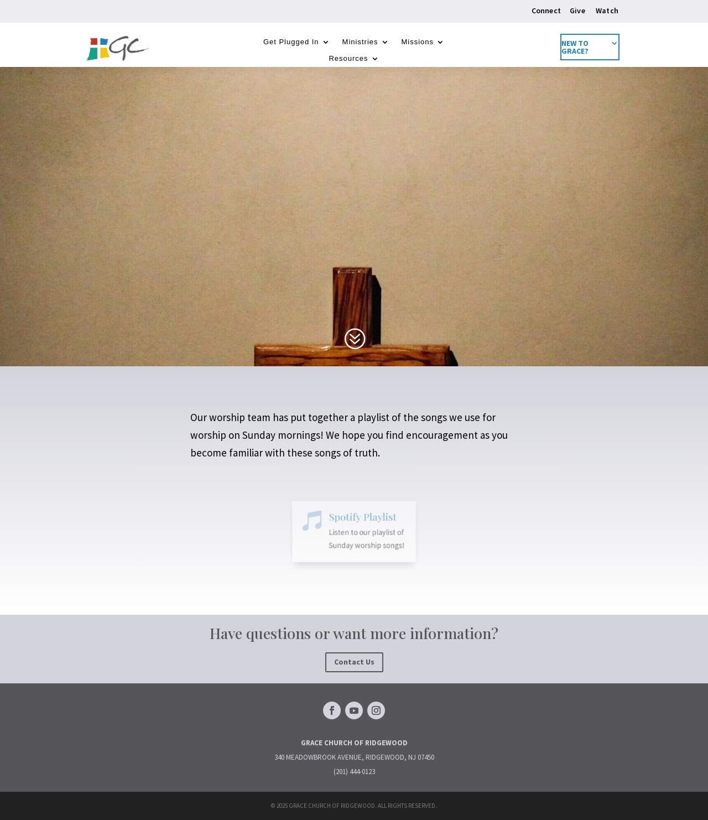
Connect (546, 10)
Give (577, 10)
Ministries (360, 42)
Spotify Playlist (361, 519)
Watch (607, 10)
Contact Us (354, 662)
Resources (348, 59)
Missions (418, 42)
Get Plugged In (291, 42)
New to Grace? (575, 47)
